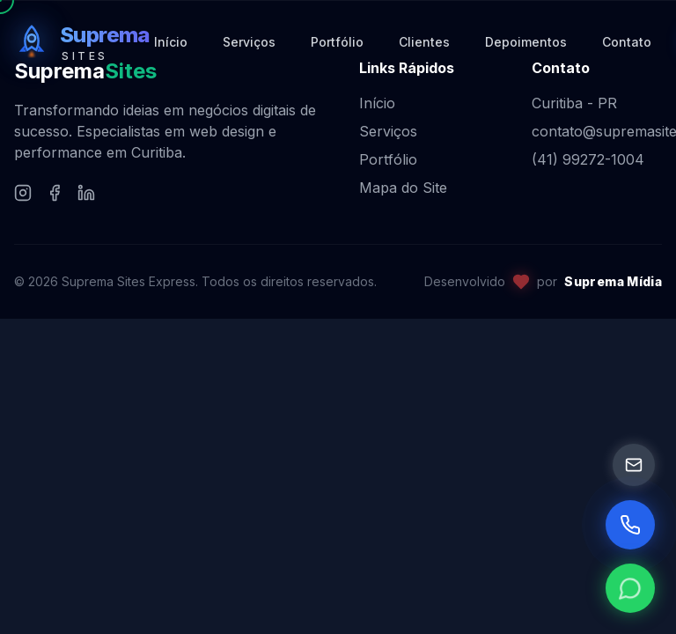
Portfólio (388, 159)
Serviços (388, 131)
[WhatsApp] (630, 588)
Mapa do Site (403, 187)
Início (377, 103)
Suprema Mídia (613, 281)
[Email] (634, 465)
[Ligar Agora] (630, 524)
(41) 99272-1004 (588, 159)
